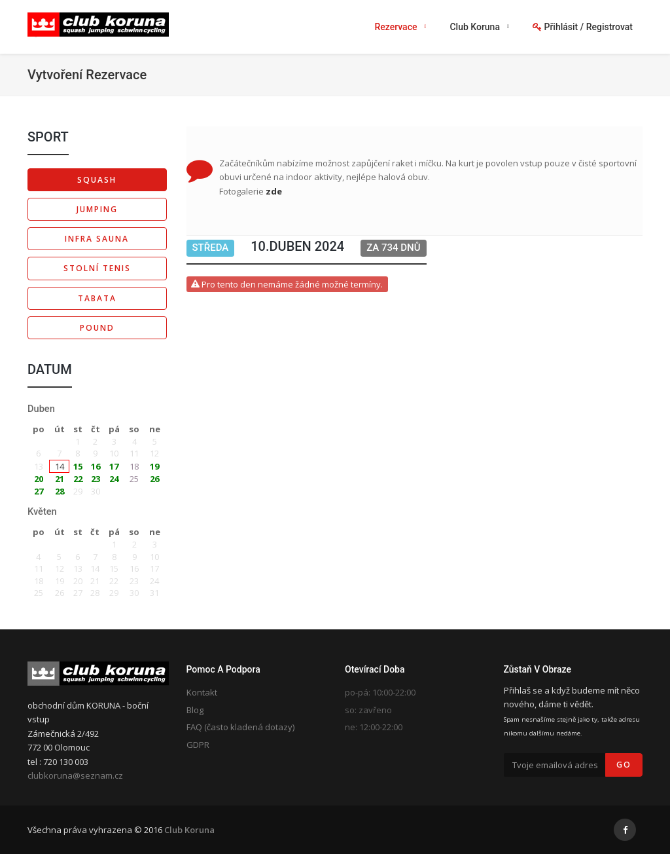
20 (38, 479)
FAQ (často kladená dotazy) (240, 727)
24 (113, 479)
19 (154, 466)
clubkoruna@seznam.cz (75, 775)
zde (274, 191)
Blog (194, 710)
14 (59, 466)
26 (154, 479)
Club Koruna (189, 830)
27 (38, 491)
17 (113, 466)
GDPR (197, 745)
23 (95, 479)
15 (77, 466)
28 (59, 491)
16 (95, 466)
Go (623, 764)
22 (77, 479)
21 (59, 479)
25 (134, 479)
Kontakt (201, 692)
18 (134, 466)
